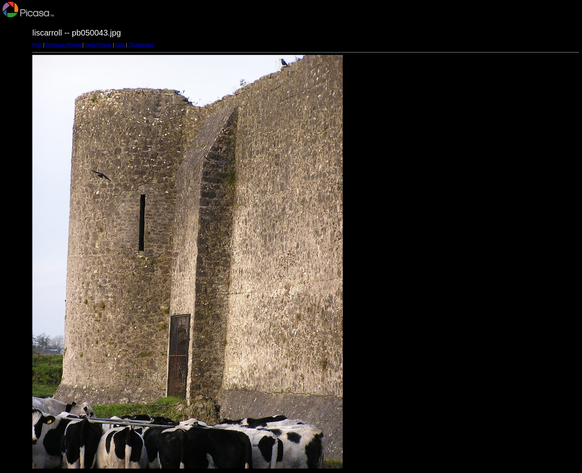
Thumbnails (141, 45)
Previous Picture (63, 45)
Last (119, 45)
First (37, 45)
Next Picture (98, 45)
